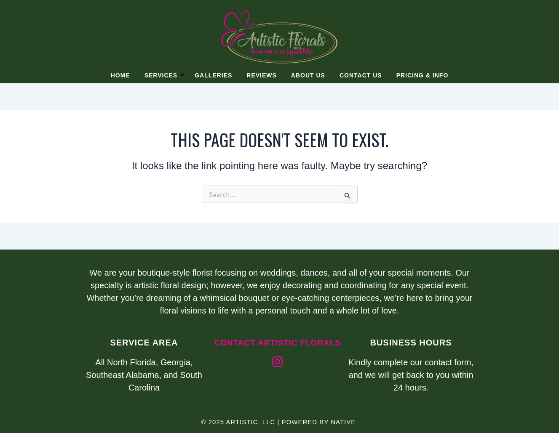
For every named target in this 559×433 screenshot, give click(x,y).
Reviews (261, 75)
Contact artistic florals (277, 347)
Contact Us (362, 75)
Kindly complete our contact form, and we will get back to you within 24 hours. (410, 375)
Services (163, 75)
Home (118, 75)
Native (343, 421)
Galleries (212, 75)
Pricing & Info (425, 75)
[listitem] (280, 291)
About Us (309, 75)
